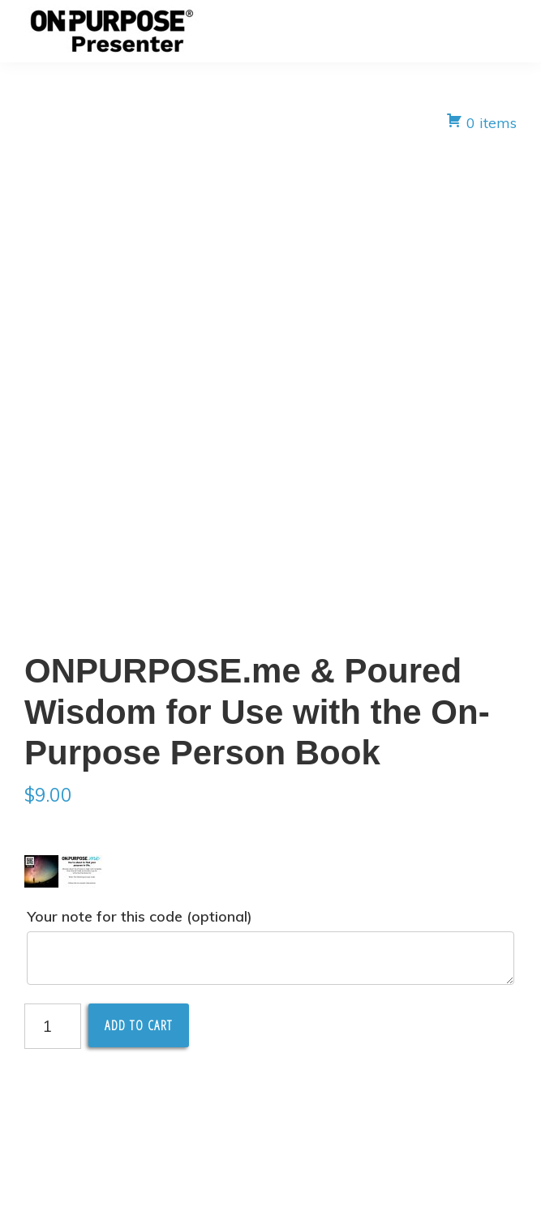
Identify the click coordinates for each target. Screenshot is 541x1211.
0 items (481, 121)
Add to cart (139, 1025)
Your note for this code (139, 916)
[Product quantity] (52, 1026)
